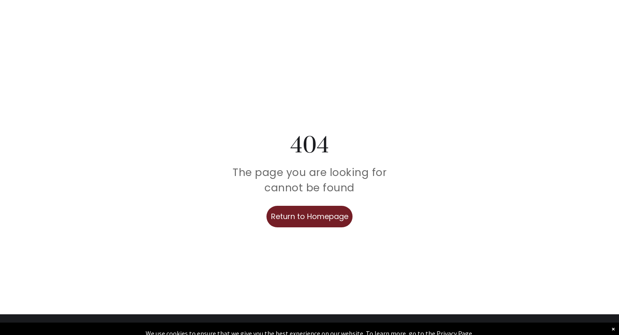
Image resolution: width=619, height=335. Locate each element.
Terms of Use (554, 324)
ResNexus (368, 324)
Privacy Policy (490, 324)
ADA (595, 324)
